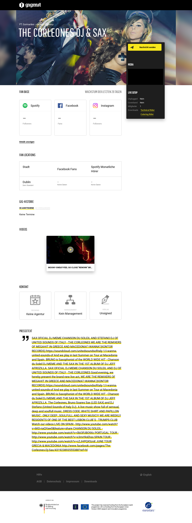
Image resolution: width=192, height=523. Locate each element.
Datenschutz (54, 481)
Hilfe (39, 474)
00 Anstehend (26, 208)
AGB (39, 481)
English (147, 474)
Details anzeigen (26, 142)
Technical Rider (148, 110)
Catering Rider (147, 114)
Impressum (72, 481)
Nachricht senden (147, 47)
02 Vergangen (42, 208)
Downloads (90, 481)
